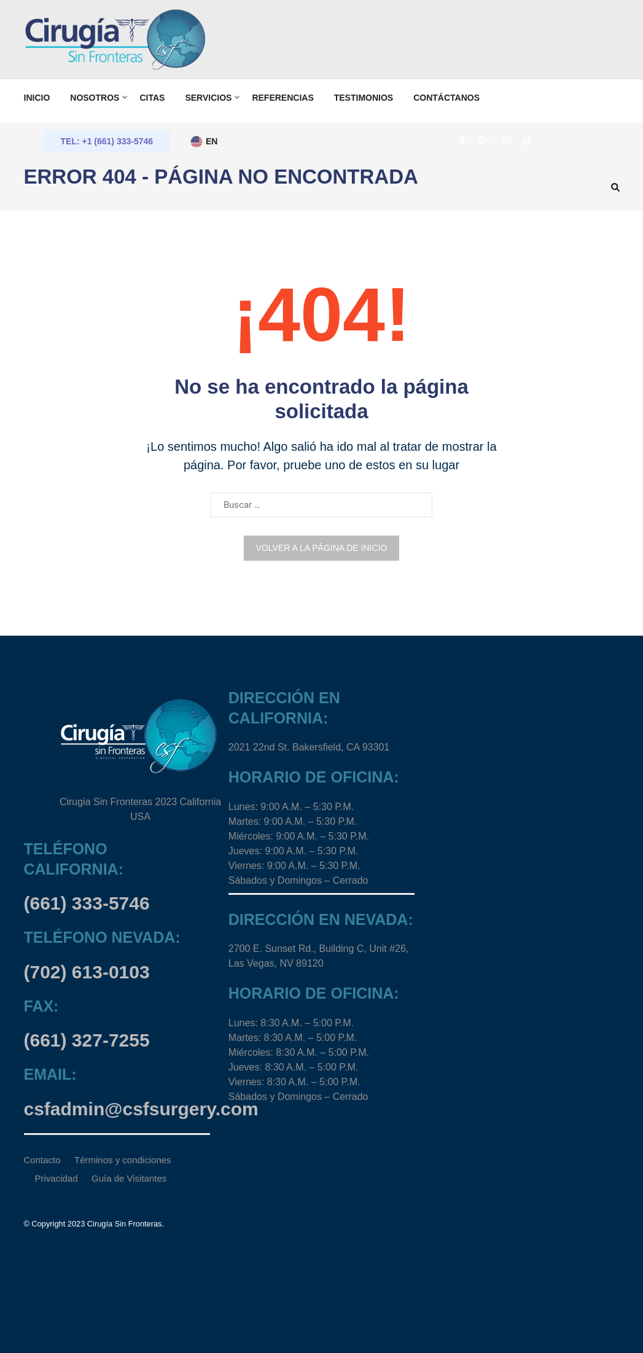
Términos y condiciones (122, 1160)
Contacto (42, 1160)
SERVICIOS (208, 98)
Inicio (37, 98)
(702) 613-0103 (87, 972)
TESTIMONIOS (363, 98)
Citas (152, 98)
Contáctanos (446, 98)
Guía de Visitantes (129, 1178)
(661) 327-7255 (87, 1040)
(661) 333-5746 (87, 903)
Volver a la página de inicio (322, 548)
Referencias (282, 98)
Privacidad (56, 1178)
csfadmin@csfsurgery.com (141, 1109)
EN (203, 142)
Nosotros (94, 98)
